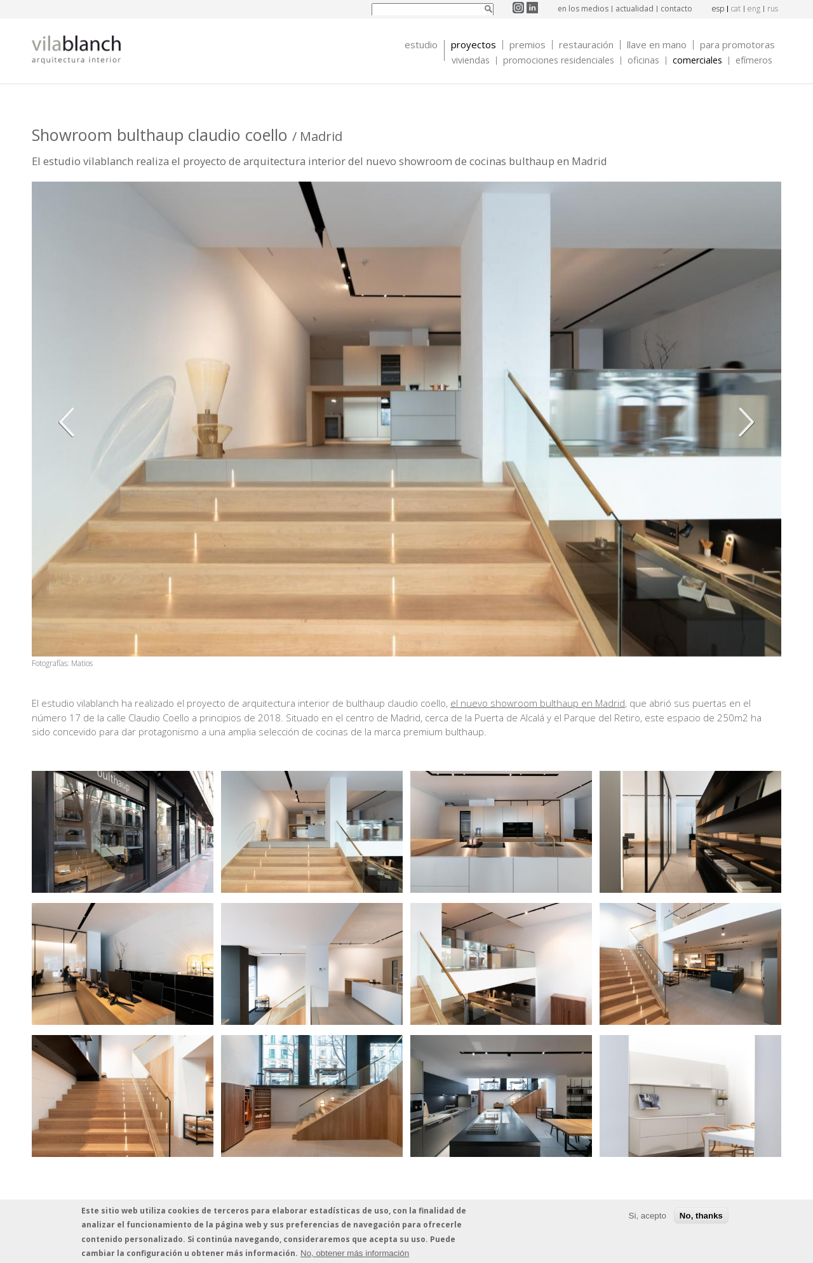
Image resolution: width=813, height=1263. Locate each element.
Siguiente (743, 422)
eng (754, 8)
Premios (527, 45)
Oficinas (643, 61)
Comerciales (697, 61)
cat (736, 8)
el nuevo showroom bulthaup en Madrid (537, 703)
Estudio (421, 45)
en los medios (583, 8)
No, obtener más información (354, 1253)
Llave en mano (657, 45)
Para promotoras (737, 45)
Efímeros (754, 61)
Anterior (70, 422)
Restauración (586, 45)
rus (772, 8)
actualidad (634, 8)
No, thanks (701, 1215)
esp (718, 8)
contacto (676, 8)
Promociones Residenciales (558, 61)
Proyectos (473, 45)
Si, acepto (647, 1215)
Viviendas (471, 61)
